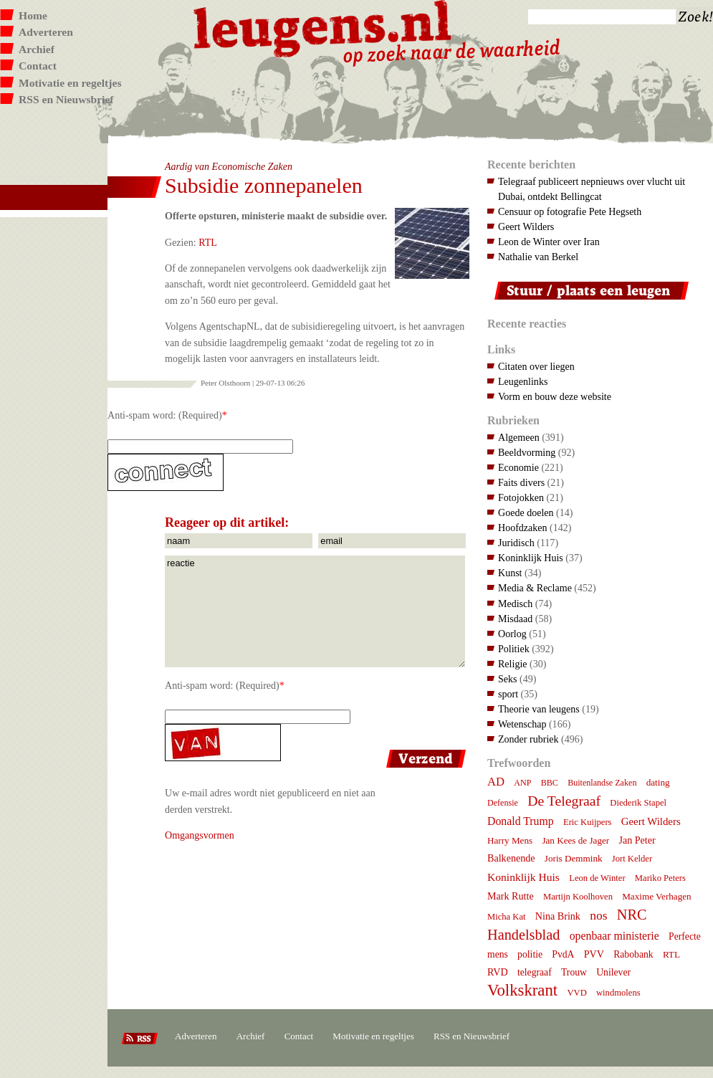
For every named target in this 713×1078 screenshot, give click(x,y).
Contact (38, 65)
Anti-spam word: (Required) (164, 415)
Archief (36, 49)
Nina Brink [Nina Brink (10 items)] (557, 916)
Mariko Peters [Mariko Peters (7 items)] (660, 878)
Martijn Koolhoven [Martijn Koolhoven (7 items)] (578, 897)
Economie (518, 467)
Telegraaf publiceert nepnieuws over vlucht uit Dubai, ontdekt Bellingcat (591, 189)
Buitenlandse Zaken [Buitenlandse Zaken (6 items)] (602, 783)
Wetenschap (522, 724)
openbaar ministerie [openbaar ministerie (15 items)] (614, 936)
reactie (315, 611)
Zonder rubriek (528, 739)
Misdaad (515, 618)
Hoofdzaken (522, 527)
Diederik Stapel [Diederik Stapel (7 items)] (638, 803)
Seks (507, 679)
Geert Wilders (526, 226)
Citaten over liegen (536, 366)
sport (508, 694)
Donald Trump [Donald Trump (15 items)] (520, 821)
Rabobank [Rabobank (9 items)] (633, 954)
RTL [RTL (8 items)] (671, 954)
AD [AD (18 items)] (495, 781)
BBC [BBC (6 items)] (549, 783)
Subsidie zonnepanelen (264, 185)
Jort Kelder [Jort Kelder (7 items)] (632, 859)
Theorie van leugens (539, 709)
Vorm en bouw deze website (554, 396)
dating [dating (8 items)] (658, 782)
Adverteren (46, 32)
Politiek (514, 648)
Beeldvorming (526, 452)
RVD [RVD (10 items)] (497, 972)
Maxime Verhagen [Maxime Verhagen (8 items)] (656, 896)
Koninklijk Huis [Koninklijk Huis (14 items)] (523, 877)
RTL (207, 242)
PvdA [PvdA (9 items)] (563, 954)
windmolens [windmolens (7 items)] (618, 993)
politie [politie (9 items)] (529, 954)
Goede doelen (526, 512)
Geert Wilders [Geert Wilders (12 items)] (651, 821)
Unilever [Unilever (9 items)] (613, 972)
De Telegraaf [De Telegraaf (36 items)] (563, 800)
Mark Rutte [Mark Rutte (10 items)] (510, 896)
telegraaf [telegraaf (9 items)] (534, 972)
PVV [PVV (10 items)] (594, 954)
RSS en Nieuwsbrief (66, 99)
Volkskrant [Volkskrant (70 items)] (522, 990)
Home (33, 15)
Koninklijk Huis (530, 557)
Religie (512, 663)
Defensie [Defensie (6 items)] (502, 803)
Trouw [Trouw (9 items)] (574, 972)
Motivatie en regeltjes (70, 83)
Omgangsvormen (199, 835)
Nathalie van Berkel (538, 256)
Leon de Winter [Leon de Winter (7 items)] (597, 878)
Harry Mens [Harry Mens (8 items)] (509, 840)
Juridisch (516, 542)
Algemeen (519, 437)
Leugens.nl (323, 27)
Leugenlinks (522, 381)
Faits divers (521, 482)
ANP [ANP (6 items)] (522, 783)
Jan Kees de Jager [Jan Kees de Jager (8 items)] (575, 840)
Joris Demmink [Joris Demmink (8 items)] (574, 858)
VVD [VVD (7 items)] (576, 993)
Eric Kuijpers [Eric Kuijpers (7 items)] (587, 822)
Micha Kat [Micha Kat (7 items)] (506, 917)
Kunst (510, 572)
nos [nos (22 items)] (598, 915)
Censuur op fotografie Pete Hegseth (569, 211)
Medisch (515, 603)
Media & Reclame (535, 587)
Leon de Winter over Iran (549, 241)
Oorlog (512, 633)
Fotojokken (521, 497)
